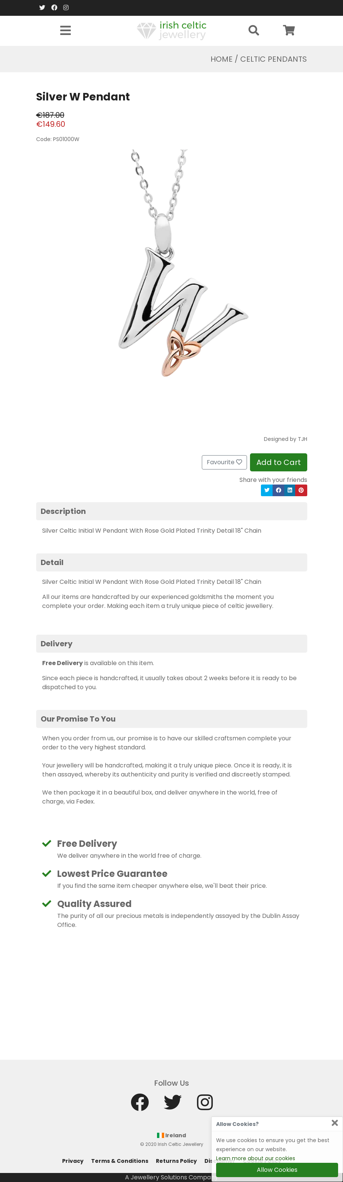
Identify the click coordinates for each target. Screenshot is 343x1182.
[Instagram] (66, 8)
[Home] (171, 30)
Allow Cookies (277, 1169)
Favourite (224, 462)
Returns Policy (176, 1161)
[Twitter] (42, 8)
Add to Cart (278, 462)
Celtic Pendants (273, 59)
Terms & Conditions (119, 1161)
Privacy (73, 1161)
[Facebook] (54, 8)
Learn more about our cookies (255, 1158)
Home (221, 59)
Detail (52, 562)
